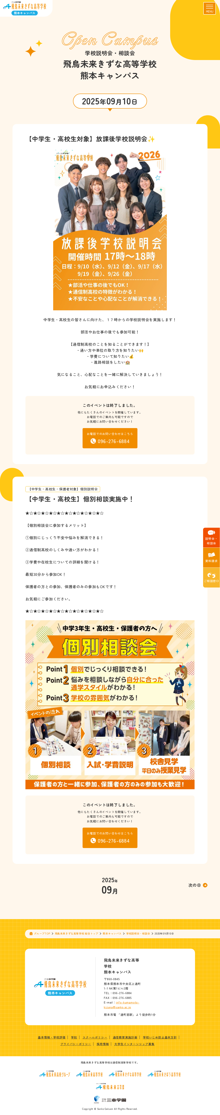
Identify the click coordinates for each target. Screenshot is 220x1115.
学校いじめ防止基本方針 (160, 1037)
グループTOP (42, 933)
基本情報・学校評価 (51, 1037)
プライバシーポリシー (75, 1044)
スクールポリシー (95, 1037)
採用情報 (103, 1044)
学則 (74, 1037)
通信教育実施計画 (125, 1037)
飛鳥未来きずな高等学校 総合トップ (76, 933)
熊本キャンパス (112, 933)
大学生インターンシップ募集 (134, 1044)
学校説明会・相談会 (138, 933)
